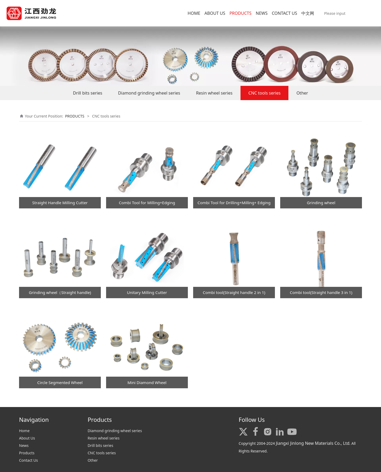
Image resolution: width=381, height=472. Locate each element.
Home (24, 430)
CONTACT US (284, 13)
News (24, 445)
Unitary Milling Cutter (147, 292)
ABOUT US (215, 13)
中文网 (307, 13)
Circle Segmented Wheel (60, 382)
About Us (27, 438)
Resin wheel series (214, 93)
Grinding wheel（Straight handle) (60, 292)
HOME (194, 13)
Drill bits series (87, 93)
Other (302, 93)
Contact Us (28, 460)
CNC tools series (264, 93)
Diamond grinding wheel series (149, 93)
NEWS (261, 13)
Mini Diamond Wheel (147, 382)
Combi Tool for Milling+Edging (147, 202)
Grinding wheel (321, 202)
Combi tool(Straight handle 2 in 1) (234, 292)
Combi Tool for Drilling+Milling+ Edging (233, 202)
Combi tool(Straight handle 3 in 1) (321, 292)
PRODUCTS (240, 13)
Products (26, 452)
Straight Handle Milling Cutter (60, 202)
